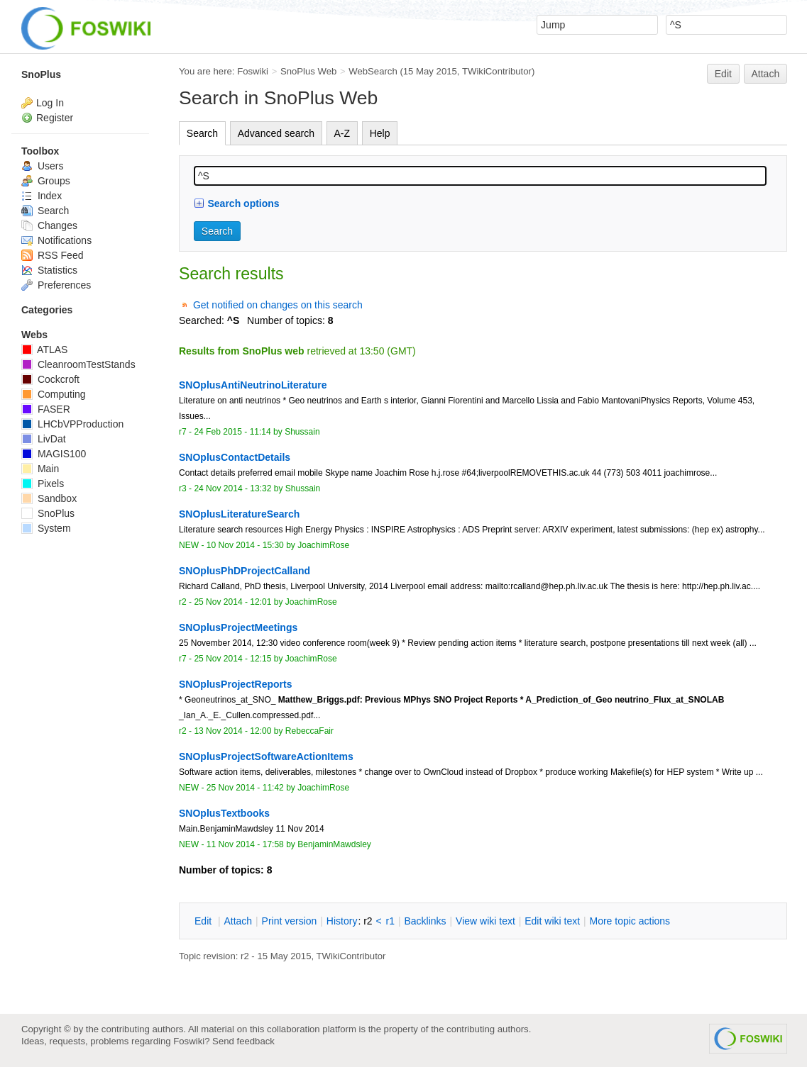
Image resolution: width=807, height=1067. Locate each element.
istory (342, 921)
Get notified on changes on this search (278, 305)
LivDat (43, 439)
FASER (45, 409)
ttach (238, 921)
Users (42, 166)
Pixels (42, 483)
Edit (723, 73)
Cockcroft (50, 379)
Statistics (49, 270)
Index (41, 195)
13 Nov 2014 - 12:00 (232, 731)
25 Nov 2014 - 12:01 (232, 602)
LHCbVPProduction (72, 424)
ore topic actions (629, 921)
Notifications (56, 240)
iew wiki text (485, 921)
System (46, 528)
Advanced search (276, 133)
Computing (53, 394)
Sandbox (49, 498)
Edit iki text (552, 921)
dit (204, 921)
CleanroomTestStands (78, 364)
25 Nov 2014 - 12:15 (232, 659)
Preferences (56, 285)
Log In (50, 102)
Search (202, 133)
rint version (289, 921)
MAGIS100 (53, 453)
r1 (390, 921)
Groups (45, 180)
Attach (766, 73)
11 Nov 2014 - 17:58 (245, 844)
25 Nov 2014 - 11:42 (245, 788)
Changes (49, 225)
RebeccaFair (309, 731)
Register (54, 117)
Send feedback (243, 1041)
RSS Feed (52, 255)
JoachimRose (323, 545)
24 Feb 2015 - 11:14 (232, 432)
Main (40, 468)
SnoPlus (41, 74)
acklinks (425, 921)
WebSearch (372, 71)
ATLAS (44, 349)
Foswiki (252, 71)
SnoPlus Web (308, 71)
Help (380, 133)
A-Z (342, 133)
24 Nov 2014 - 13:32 (232, 488)
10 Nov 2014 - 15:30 (245, 545)
